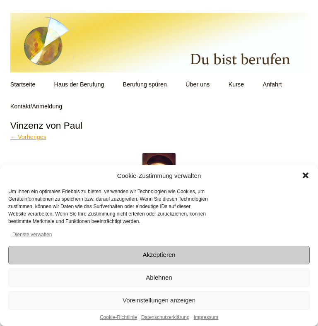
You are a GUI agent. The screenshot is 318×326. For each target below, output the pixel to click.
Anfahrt (272, 84)
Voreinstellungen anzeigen (159, 300)
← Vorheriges (28, 137)
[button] (305, 175)
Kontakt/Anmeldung (36, 106)
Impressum (206, 317)
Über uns (198, 84)
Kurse (236, 84)
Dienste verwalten (32, 234)
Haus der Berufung (79, 84)
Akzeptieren (158, 254)
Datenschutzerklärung (165, 317)
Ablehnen (159, 277)
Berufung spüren (145, 84)
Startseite (23, 84)
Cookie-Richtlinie (118, 317)
